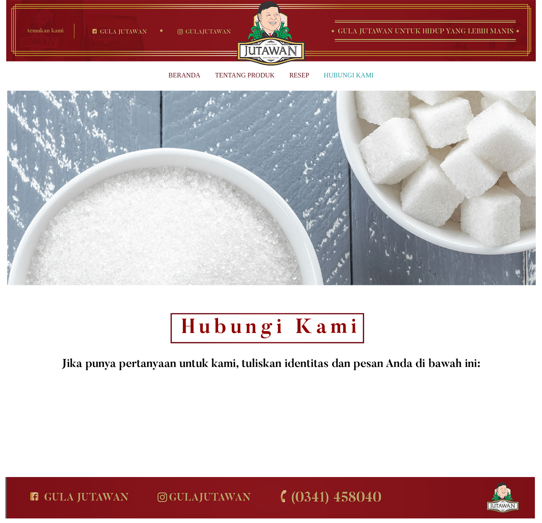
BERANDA (184, 75)
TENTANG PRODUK (245, 75)
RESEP (299, 75)
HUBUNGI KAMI (349, 75)
